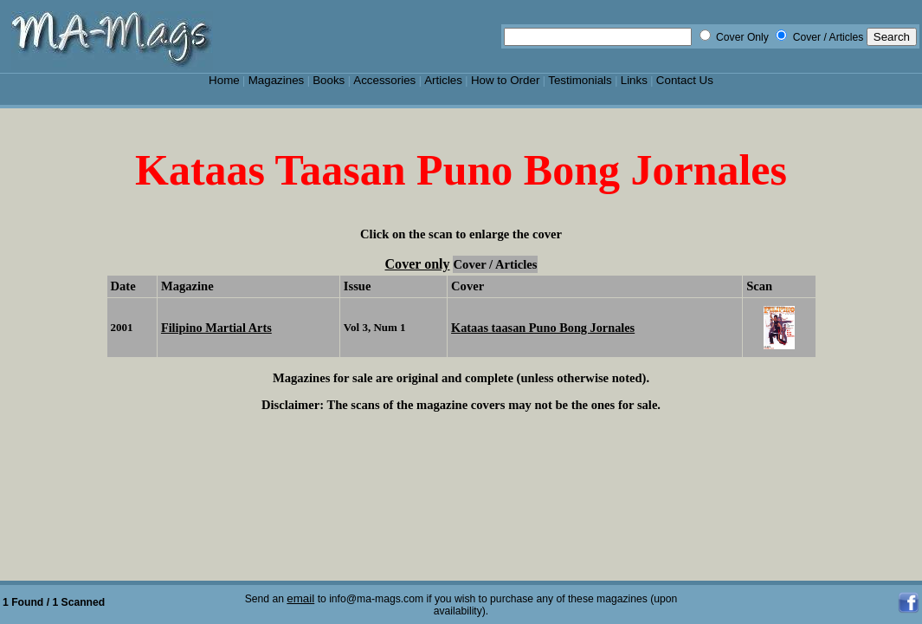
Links (634, 80)
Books (329, 80)
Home (224, 80)
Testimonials (580, 80)
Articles (443, 80)
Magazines (276, 80)
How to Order (505, 80)
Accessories (384, 80)
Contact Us (684, 80)
